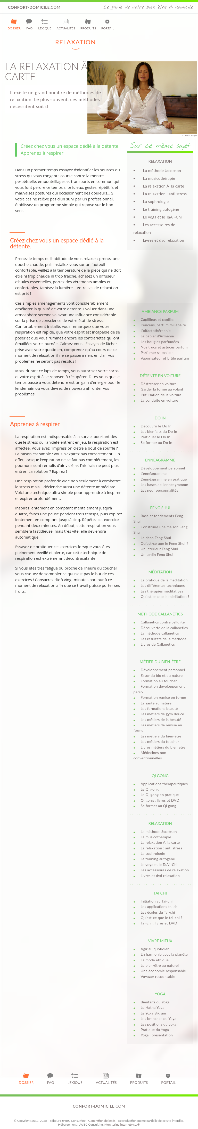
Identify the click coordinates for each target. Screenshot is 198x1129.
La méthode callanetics (160, 633)
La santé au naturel (156, 703)
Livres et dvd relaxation (163, 240)
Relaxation (160, 823)
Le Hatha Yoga (152, 1007)
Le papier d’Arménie (157, 336)
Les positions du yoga (159, 1024)
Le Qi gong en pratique (160, 794)
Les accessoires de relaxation (165, 870)
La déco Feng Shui (156, 537)
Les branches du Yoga (159, 1018)
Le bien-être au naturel (160, 965)
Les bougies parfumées (160, 341)
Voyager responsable (158, 976)
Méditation (160, 572)
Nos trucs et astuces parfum (164, 347)
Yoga (160, 994)
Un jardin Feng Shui (157, 554)
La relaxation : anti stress (165, 193)
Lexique (44, 24)
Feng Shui (160, 507)
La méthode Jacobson (162, 170)
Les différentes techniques (163, 585)
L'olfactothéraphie (156, 330)
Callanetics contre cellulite (163, 622)
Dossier (14, 24)
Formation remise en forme (163, 697)
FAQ (29, 24)
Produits (88, 24)
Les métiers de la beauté (161, 719)
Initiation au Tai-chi (157, 901)
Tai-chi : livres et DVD (159, 923)
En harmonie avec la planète (164, 954)
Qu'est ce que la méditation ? (165, 596)
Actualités (66, 24)
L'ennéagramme (154, 473)
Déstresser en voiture (159, 383)
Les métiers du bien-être (161, 736)
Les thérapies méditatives (162, 591)
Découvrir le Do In (156, 426)
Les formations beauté (159, 708)
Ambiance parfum (160, 311)
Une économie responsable (163, 971)
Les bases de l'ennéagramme (164, 484)
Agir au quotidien (155, 949)
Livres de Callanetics (158, 644)
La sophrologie (156, 201)
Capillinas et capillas (158, 319)
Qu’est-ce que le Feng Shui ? (164, 543)
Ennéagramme (160, 460)
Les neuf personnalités (159, 490)
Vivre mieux (160, 940)
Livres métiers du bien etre (163, 747)
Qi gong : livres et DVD (160, 800)
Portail (107, 24)
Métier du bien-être (160, 661)
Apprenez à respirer (42, 153)
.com (34, 7)
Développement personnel (163, 468)
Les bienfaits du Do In (159, 431)
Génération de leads (101, 1121)
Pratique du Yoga (155, 1029)
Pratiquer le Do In (155, 437)
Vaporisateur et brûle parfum (165, 358)
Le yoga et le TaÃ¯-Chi (162, 217)
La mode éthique (155, 960)
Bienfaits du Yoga (155, 1002)
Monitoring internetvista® (122, 1124)
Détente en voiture (160, 375)
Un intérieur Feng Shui (159, 549)
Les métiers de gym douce (162, 714)
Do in (160, 418)
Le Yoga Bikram (153, 1013)
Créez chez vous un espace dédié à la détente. (70, 146)
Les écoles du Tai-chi (158, 912)
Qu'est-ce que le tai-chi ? (162, 917)
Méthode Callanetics (160, 614)
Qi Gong (160, 775)
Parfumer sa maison (157, 352)
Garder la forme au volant (162, 389)
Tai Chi (160, 893)
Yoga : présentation (157, 1035)
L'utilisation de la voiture (161, 395)
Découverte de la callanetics (164, 628)
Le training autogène (161, 209)
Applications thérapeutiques (164, 784)
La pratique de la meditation (164, 580)
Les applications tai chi (159, 906)
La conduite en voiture (159, 400)
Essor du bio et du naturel (162, 675)
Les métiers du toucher (160, 741)
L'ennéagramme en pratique (164, 479)
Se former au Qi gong (158, 805)
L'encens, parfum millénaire (163, 325)
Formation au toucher (159, 681)
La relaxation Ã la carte (163, 186)
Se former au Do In (156, 442)
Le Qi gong (150, 789)
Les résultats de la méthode (164, 639)
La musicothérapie (159, 178)
